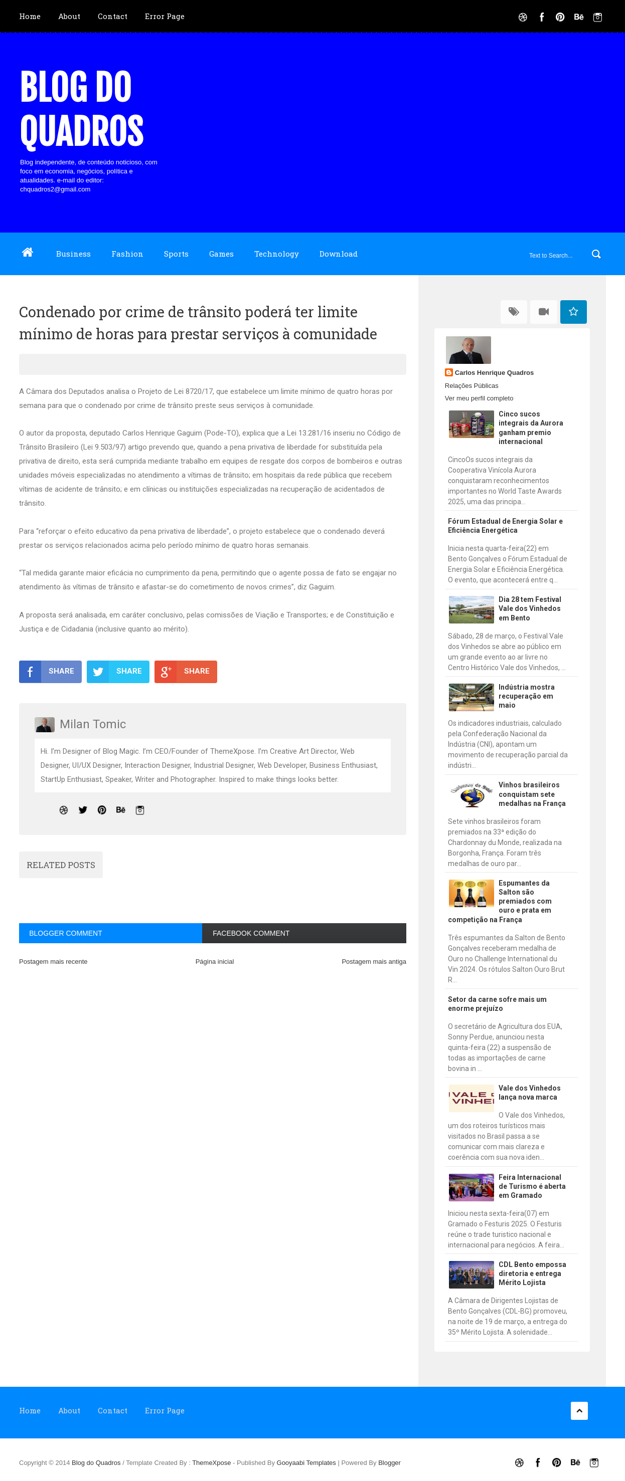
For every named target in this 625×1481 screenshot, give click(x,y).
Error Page (165, 16)
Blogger (389, 1462)
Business (73, 254)
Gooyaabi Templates (306, 1462)
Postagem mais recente (53, 961)
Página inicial (215, 961)
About (69, 16)
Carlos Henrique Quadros (494, 372)
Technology (276, 254)
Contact (112, 16)
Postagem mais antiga (374, 961)
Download (339, 254)
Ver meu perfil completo (479, 398)
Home (30, 16)
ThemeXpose (212, 1462)
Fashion (127, 254)
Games (221, 254)
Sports (176, 254)
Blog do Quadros (81, 110)
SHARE (46, 672)
